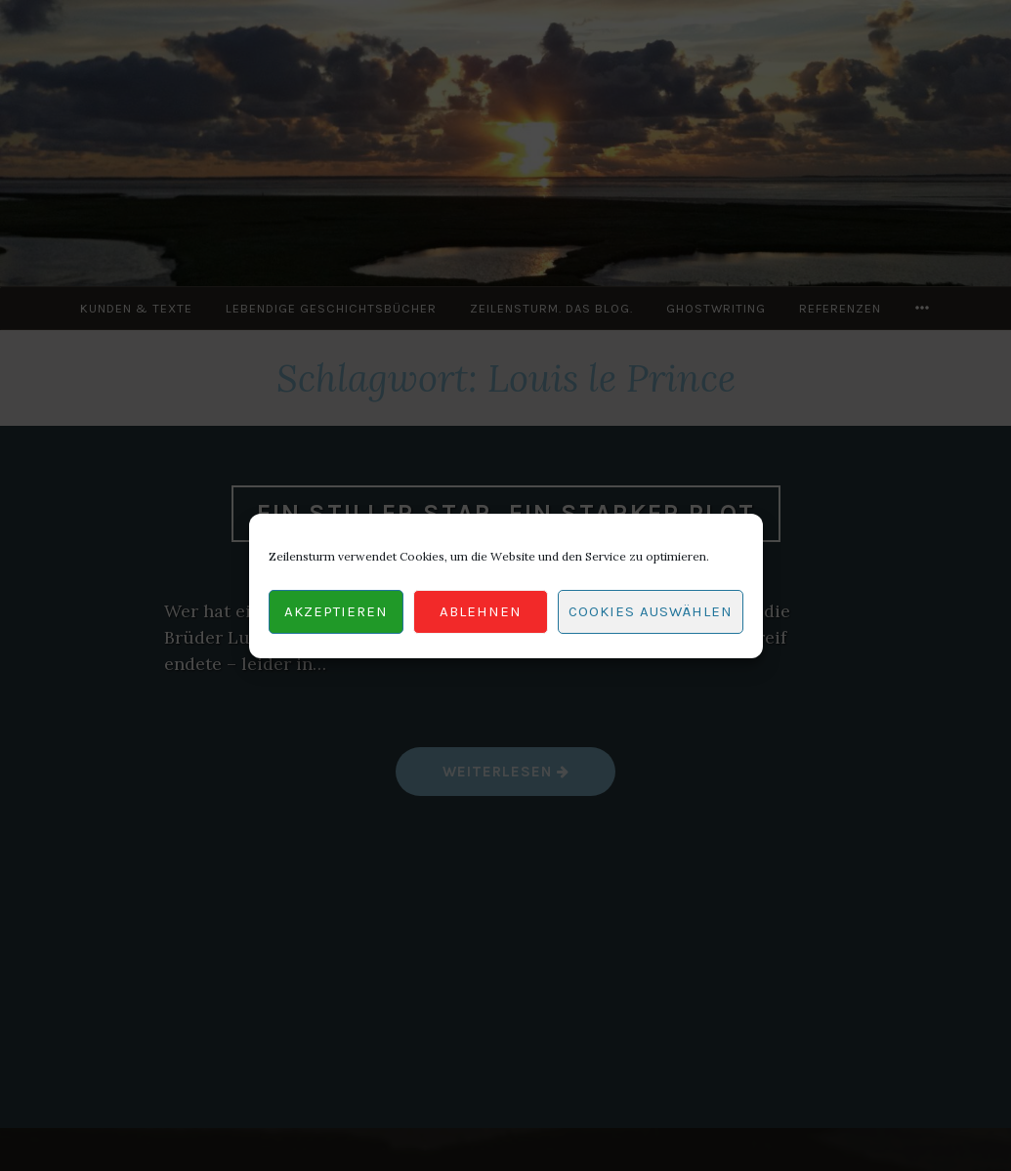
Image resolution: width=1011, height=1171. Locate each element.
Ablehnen (481, 611)
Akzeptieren (336, 611)
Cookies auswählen (651, 611)
